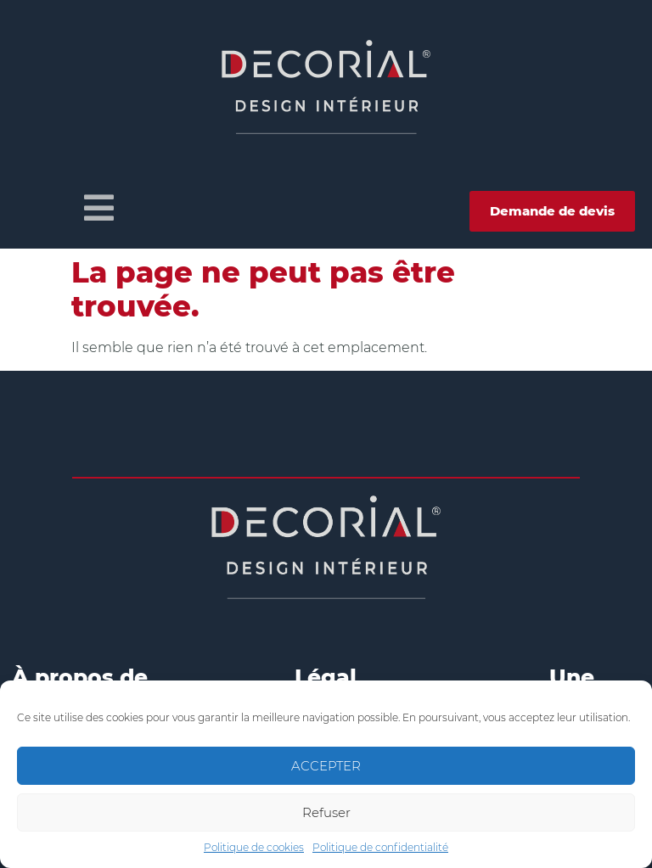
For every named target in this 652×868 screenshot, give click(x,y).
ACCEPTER (326, 766)
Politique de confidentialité (380, 847)
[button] (99, 208)
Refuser (326, 812)
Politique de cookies (254, 847)
